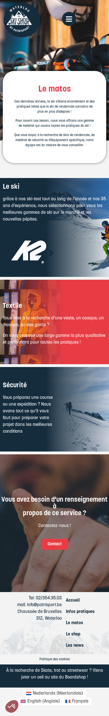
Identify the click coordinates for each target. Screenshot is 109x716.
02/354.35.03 (49, 598)
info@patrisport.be (44, 605)
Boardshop (75, 677)
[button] (6, 253)
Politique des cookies (54, 659)
